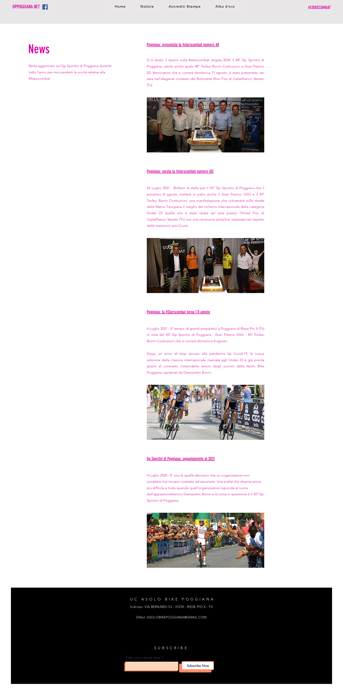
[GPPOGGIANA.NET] (27, 6)
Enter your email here (143, 657)
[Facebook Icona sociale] (45, 7)
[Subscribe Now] (198, 665)
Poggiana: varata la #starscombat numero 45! (180, 171)
